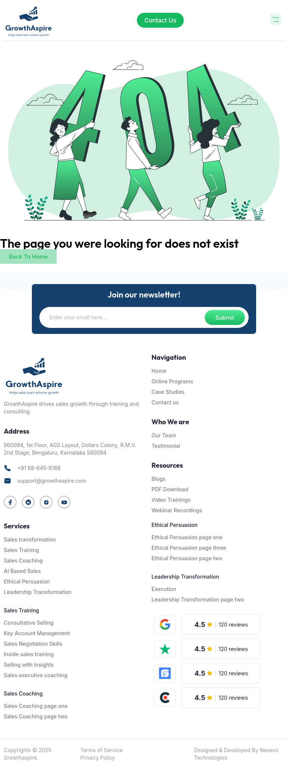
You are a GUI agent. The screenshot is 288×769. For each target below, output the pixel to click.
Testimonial (166, 446)
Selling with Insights (29, 664)
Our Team (164, 435)
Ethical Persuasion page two (187, 558)
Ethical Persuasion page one (187, 537)
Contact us (165, 402)
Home (159, 371)
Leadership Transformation (38, 592)
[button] (275, 20)
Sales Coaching (23, 560)
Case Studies (168, 392)
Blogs (158, 479)
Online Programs (172, 381)
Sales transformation (30, 539)
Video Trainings (171, 500)
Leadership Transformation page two (198, 599)
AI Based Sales (22, 571)
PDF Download (170, 489)
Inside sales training (29, 654)
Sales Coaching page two (36, 716)
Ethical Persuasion (27, 581)
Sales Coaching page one (36, 706)
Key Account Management (37, 633)
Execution (164, 589)
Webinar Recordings (177, 510)
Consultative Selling (29, 622)
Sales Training (21, 550)
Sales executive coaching (36, 675)
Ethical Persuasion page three (189, 548)
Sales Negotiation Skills (33, 643)
